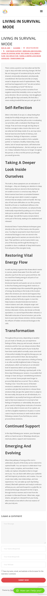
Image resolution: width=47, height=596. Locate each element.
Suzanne (16, 48)
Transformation (17, 58)
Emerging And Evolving (32, 51)
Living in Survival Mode (10, 53)
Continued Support (14, 51)
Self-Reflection (12, 56)
